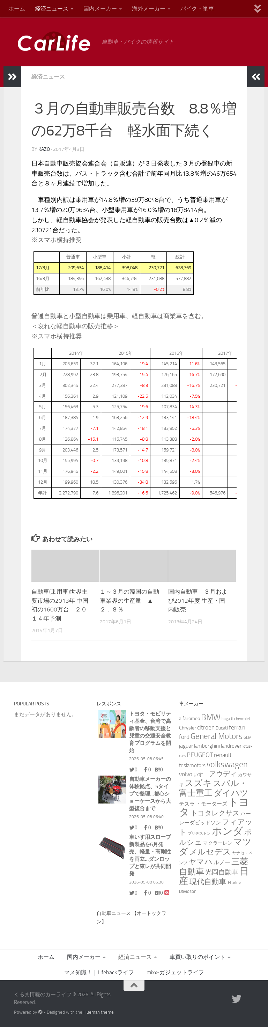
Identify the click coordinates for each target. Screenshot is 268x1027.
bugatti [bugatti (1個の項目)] (227, 719)
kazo (44, 149)
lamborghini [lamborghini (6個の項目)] (207, 746)
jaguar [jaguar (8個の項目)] (186, 745)
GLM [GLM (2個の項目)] (248, 737)
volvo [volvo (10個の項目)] (185, 774)
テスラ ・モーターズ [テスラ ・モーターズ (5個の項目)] (203, 804)
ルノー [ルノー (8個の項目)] (222, 862)
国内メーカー (100, 8)
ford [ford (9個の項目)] (184, 736)
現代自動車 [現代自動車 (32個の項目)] (207, 881)
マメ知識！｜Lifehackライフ (99, 972)
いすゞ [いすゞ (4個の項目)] (200, 775)
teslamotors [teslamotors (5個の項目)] (192, 765)
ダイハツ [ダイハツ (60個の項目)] (231, 793)
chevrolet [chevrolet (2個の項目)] (242, 718)
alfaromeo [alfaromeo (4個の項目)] (189, 718)
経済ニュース (51, 8)
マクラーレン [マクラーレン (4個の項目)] (217, 843)
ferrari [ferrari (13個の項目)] (237, 727)
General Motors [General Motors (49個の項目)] (217, 736)
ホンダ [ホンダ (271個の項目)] (227, 831)
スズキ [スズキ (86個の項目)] (198, 783)
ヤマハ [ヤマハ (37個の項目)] (200, 861)
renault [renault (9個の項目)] (223, 754)
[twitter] (236, 999)
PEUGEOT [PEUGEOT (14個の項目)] (200, 755)
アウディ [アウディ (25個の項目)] (223, 774)
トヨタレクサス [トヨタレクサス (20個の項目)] (215, 813)
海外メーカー (148, 8)
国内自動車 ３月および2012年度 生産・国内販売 (198, 600)
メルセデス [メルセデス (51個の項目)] (210, 852)
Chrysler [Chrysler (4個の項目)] (187, 728)
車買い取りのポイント (197, 957)
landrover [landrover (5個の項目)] (231, 746)
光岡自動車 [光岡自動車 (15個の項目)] (221, 872)
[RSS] (249, 999)
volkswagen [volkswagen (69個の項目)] (227, 764)
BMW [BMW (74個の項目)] (211, 717)
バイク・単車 (197, 8)
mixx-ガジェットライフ (175, 972)
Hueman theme (98, 1012)
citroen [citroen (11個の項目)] (206, 727)
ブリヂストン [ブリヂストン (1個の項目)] (199, 833)
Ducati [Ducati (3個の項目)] (222, 728)
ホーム (16, 8)
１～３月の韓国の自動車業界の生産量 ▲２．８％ (129, 600)
